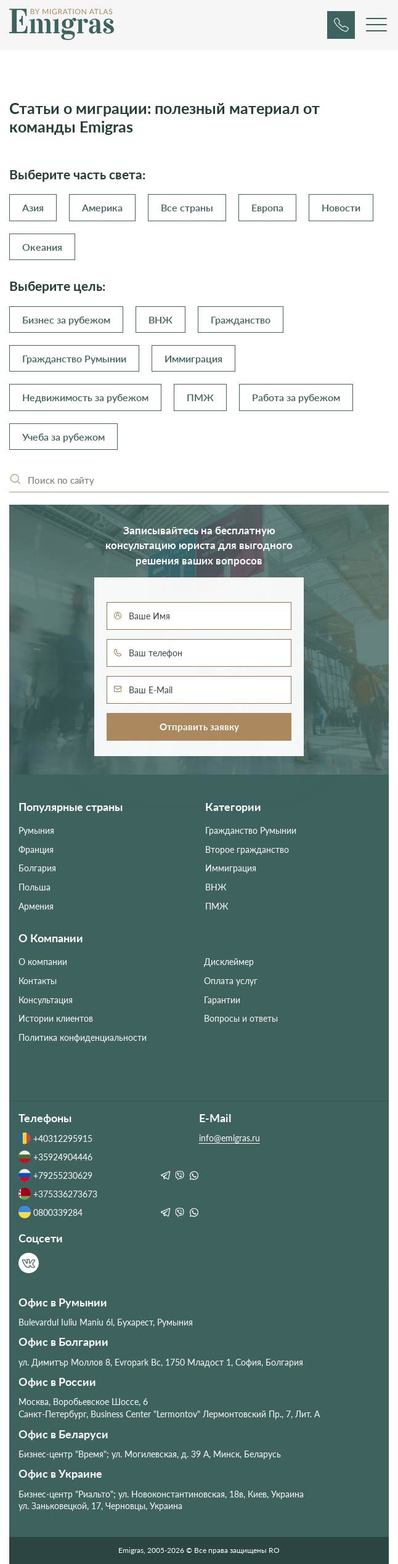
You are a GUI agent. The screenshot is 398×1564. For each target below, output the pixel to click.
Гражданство (240, 319)
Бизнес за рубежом (66, 319)
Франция (36, 849)
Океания (42, 247)
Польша (34, 887)
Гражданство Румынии (74, 358)
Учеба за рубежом (63, 436)
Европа (267, 207)
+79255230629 (55, 1175)
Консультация (45, 1000)
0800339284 (50, 1212)
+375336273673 (57, 1193)
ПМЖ (200, 397)
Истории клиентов (55, 1018)
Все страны (187, 207)
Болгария (37, 868)
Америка (102, 207)
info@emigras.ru (229, 1138)
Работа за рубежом (296, 397)
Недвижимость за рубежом (85, 397)
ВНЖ (160, 319)
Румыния (36, 830)
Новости (341, 207)
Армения (36, 906)
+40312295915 (55, 1138)
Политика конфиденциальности (82, 1037)
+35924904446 (55, 1157)
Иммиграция (193, 358)
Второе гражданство (247, 849)
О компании (42, 961)
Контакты (37, 980)
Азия (33, 207)
